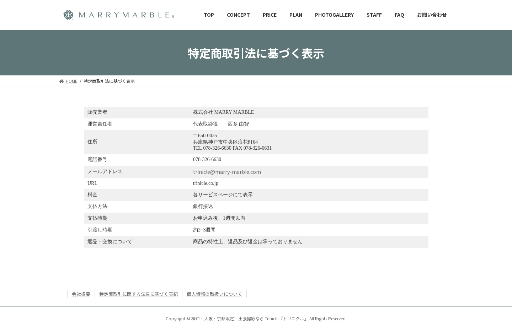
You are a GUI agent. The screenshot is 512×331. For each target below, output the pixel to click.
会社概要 (81, 293)
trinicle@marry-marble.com (227, 171)
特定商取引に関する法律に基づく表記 (138, 293)
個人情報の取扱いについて (214, 293)
